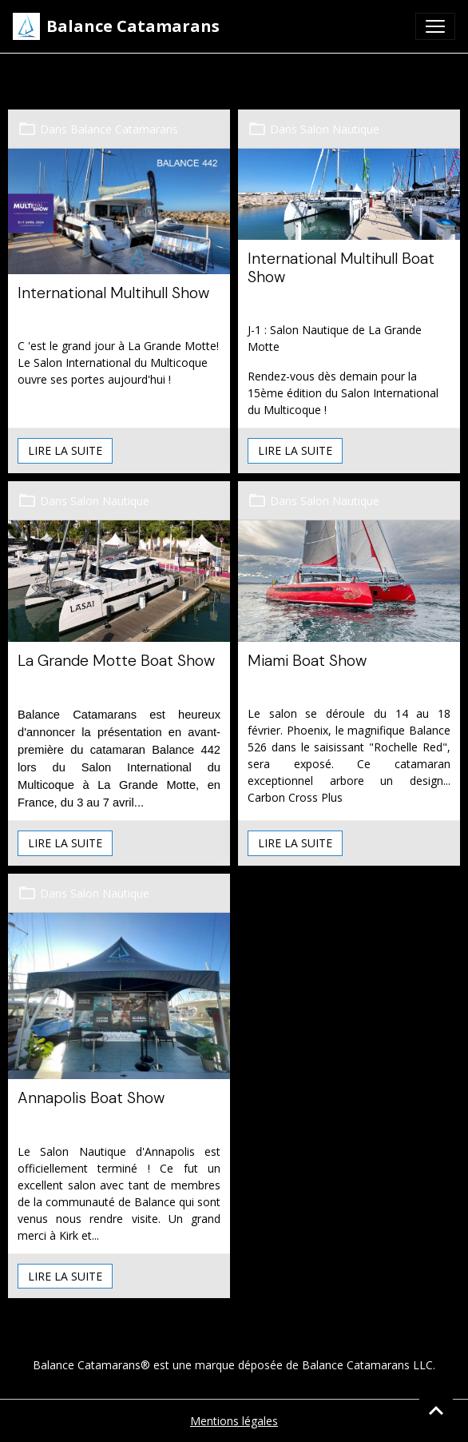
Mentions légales (234, 1420)
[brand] (116, 26)
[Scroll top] (436, 1410)
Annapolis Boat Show (91, 1098)
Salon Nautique (339, 129)
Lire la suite (65, 450)
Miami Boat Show (307, 661)
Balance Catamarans (124, 129)
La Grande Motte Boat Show (116, 661)
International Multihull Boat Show (341, 268)
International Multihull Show (113, 293)
